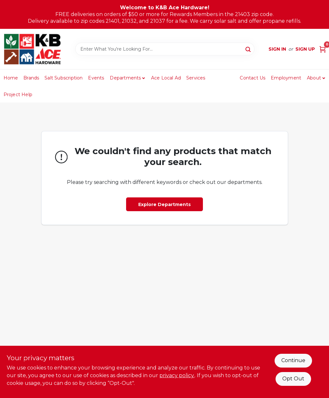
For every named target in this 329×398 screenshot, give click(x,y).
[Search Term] (164, 49)
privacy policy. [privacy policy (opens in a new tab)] (177, 375)
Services (195, 78)
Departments (125, 78)
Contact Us (252, 78)
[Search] (248, 48)
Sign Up (305, 49)
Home (11, 78)
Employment (286, 78)
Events (96, 78)
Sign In (277, 49)
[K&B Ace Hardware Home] (32, 49)
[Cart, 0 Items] (322, 49)
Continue (293, 360)
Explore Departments (164, 204)
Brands (31, 78)
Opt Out (293, 379)
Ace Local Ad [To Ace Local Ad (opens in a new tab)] (166, 78)
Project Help (18, 94)
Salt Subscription (63, 78)
